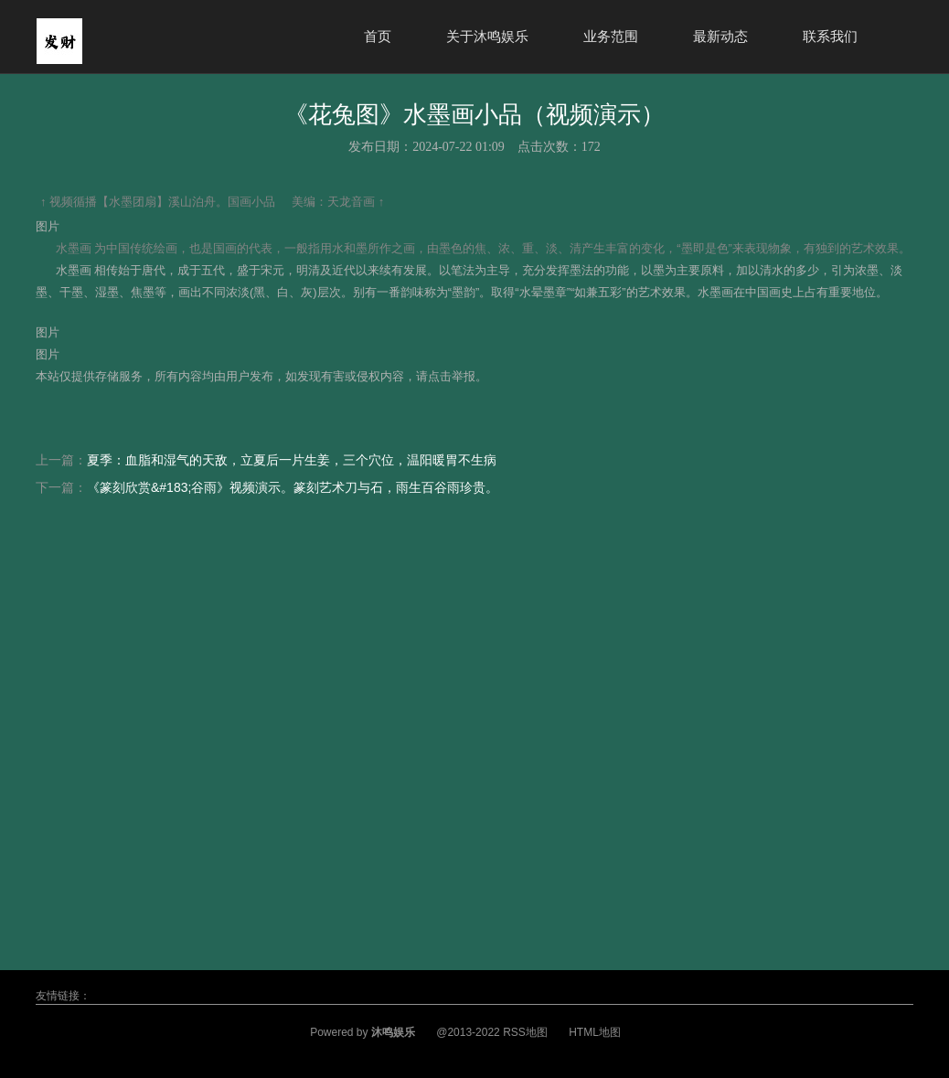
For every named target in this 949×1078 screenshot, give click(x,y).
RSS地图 (525, 1032)
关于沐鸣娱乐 (487, 36)
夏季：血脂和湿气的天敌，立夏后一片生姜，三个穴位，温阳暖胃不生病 (291, 460)
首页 (377, 36)
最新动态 (720, 36)
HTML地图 (595, 1032)
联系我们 (830, 36)
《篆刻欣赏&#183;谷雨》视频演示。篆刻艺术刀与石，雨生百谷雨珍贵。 (292, 487)
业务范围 (610, 36)
